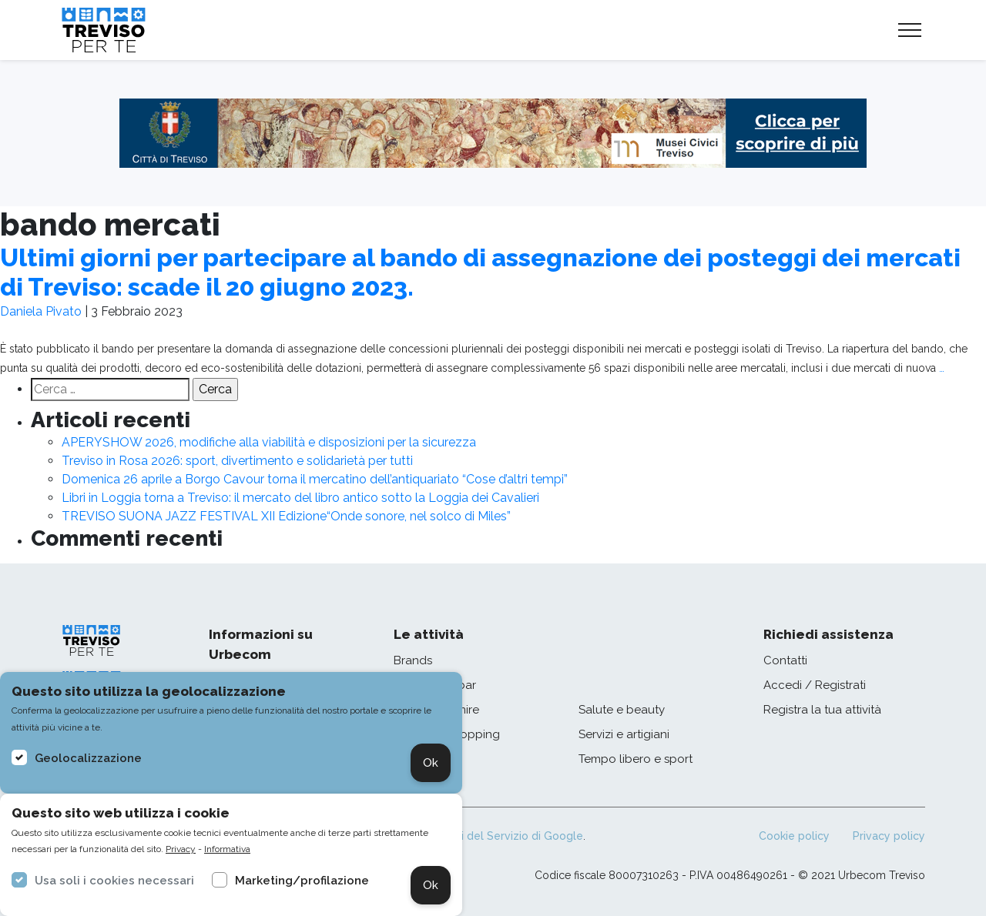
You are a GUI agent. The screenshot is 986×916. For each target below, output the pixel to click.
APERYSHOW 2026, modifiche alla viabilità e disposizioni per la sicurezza (269, 442)
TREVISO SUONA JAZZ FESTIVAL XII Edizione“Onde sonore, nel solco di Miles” (286, 516)
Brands (413, 660)
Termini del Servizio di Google (504, 836)
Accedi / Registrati (814, 685)
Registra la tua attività (822, 710)
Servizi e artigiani (624, 734)
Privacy (181, 849)
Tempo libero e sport (636, 759)
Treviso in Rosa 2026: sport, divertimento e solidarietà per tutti (237, 460)
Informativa (227, 849)
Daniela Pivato (41, 311)
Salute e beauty (622, 710)
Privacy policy (889, 836)
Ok (430, 763)
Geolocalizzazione (88, 758)
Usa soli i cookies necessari (114, 881)
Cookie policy (794, 836)
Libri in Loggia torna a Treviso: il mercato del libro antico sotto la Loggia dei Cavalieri (300, 497)
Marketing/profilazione (302, 881)
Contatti (785, 660)
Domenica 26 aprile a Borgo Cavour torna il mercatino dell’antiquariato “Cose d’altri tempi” (315, 479)
